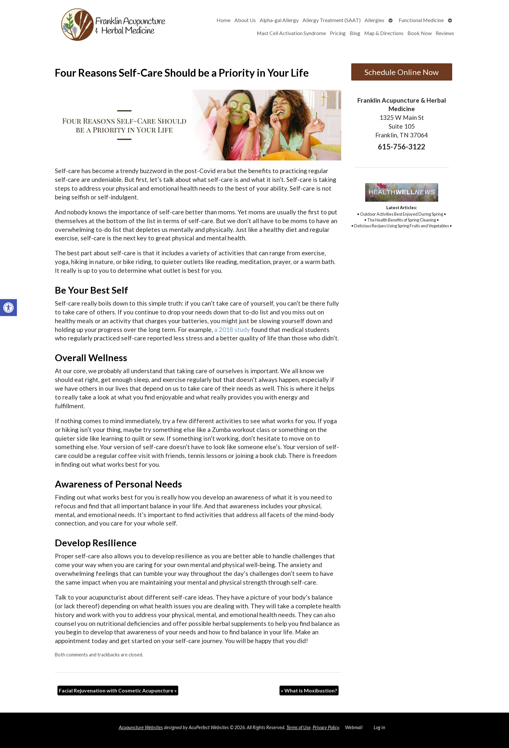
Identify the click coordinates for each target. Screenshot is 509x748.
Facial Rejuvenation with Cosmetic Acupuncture (118, 690)
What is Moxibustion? (309, 690)
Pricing (338, 33)
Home (223, 20)
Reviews (445, 33)
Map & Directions (383, 33)
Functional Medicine (421, 20)
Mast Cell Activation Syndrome (291, 33)
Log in (379, 727)
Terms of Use (298, 727)
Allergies (374, 20)
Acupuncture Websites (141, 727)
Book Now (419, 33)
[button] (8, 307)
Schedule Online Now (402, 72)
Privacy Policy (326, 727)
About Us (245, 20)
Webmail (353, 727)
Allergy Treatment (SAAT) (332, 20)
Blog (355, 33)
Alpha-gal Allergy (279, 20)
